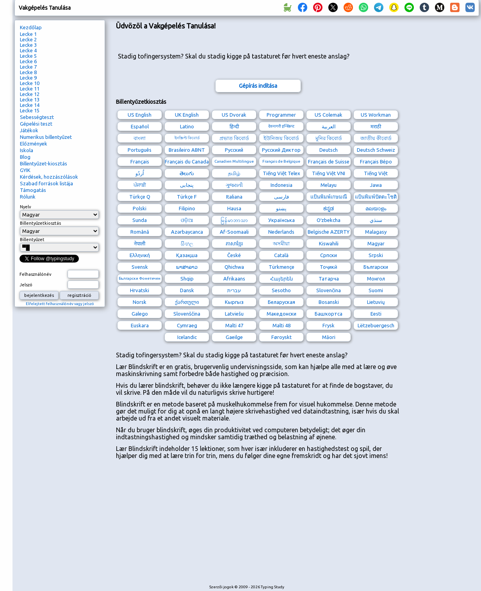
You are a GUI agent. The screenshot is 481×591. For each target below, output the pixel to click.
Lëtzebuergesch (376, 325)
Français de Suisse (328, 161)
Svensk (140, 267)
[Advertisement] (248, 525)
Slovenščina (186, 313)
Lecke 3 (28, 45)
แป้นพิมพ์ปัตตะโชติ (376, 196)
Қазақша (187, 255)
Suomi (376, 290)
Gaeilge (234, 337)
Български (375, 267)
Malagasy (376, 231)
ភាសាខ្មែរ (234, 243)
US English (139, 114)
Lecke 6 (28, 61)
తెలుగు (187, 173)
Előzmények (33, 143)
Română (139, 231)
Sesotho (281, 290)
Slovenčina (328, 290)
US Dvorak (234, 114)
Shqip (187, 278)
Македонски (281, 313)
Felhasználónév (36, 274)
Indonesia (281, 185)
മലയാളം (375, 208)
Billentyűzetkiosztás (40, 223)
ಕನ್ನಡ (328, 208)
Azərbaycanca (187, 231)
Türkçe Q (139, 196)
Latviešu (234, 313)
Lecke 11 (29, 88)
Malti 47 (234, 325)
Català (281, 255)
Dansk (187, 290)
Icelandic (187, 337)
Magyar (376, 243)
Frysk (328, 325)
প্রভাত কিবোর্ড (234, 138)
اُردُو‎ (139, 173)
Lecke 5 (28, 56)
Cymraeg (187, 325)
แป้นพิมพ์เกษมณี (328, 196)
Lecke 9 (28, 77)
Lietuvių (376, 302)
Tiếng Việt (376, 173)
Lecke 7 (28, 66)
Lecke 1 (28, 34)
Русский (234, 150)
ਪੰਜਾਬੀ (140, 185)
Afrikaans (234, 278)
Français (139, 161)
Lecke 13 (29, 99)
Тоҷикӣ (328, 267)
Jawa (376, 185)
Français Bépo (376, 161)
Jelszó (26, 284)
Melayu (329, 185)
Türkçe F (187, 196)
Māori (328, 337)
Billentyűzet (32, 239)
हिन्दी (234, 126)
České (234, 255)
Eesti (376, 313)
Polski (139, 208)
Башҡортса (328, 313)
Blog (25, 157)
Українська (281, 220)
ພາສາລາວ (187, 267)
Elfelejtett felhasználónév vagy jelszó (60, 304)
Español (140, 126)
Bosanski (329, 302)
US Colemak (328, 114)
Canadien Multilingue (234, 161)
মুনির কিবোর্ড (328, 138)
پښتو (281, 208)
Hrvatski (139, 290)
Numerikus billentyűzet (46, 137)
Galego (140, 313)
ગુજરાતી (234, 185)
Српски (328, 255)
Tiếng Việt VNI (328, 173)
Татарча (329, 278)
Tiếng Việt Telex (281, 173)
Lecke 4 (28, 50)
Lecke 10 (29, 83)
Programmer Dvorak (281, 115)
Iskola (26, 150)
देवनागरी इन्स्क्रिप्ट (281, 126)
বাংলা (140, 138)
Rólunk (28, 196)
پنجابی (187, 185)
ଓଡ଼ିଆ (187, 220)
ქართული (187, 302)
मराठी (376, 126)
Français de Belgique (281, 161)
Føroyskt (281, 337)
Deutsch (328, 150)
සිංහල (187, 243)
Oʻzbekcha (328, 220)
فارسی (281, 196)
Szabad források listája (46, 183)
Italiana (234, 196)
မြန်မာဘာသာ (234, 220)
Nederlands (281, 231)
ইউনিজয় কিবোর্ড (281, 138)
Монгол (376, 278)
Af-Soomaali (234, 231)
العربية (329, 126)
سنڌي (376, 220)
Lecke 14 (29, 105)
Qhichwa (234, 267)
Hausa (234, 208)
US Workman (376, 114)
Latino (187, 126)
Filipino (187, 208)
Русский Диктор (281, 150)
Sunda (139, 220)
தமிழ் (234, 173)
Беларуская (281, 302)
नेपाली (139, 243)
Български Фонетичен (139, 278)
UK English (187, 114)
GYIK (25, 170)
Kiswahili (328, 243)
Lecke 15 (29, 110)
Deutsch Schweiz (376, 150)
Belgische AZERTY (328, 231)
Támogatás (33, 190)
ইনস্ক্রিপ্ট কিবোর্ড (187, 138)
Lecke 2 (28, 39)
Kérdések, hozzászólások (49, 176)
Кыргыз (234, 302)
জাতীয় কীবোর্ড (376, 138)
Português (139, 150)
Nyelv (25, 206)
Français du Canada (187, 161)
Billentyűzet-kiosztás (43, 163)
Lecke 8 (28, 72)
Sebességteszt (37, 117)
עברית (234, 290)
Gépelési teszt (36, 123)
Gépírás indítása (258, 86)
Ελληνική (140, 255)
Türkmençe (281, 267)
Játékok (29, 130)
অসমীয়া (281, 243)
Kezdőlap (31, 27)
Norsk (139, 302)
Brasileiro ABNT (187, 150)
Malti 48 (281, 325)
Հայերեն (281, 278)
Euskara (140, 325)
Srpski (376, 255)
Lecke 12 (29, 94)
